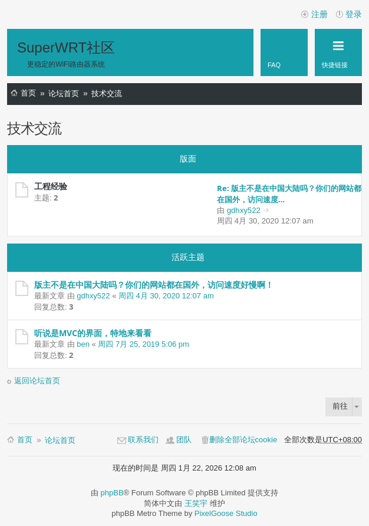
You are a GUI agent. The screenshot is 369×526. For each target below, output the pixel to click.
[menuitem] (284, 52)
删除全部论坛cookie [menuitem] (243, 439)
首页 (28, 92)
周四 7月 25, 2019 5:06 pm (143, 344)
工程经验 (50, 186)
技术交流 (106, 93)
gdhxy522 (244, 210)
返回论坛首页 (37, 380)
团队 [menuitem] (184, 439)
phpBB (112, 492)
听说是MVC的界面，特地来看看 (92, 332)
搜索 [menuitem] (354, 95)
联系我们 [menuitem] (143, 439)
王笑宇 (196, 503)
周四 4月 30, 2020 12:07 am (166, 295)
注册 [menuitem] (319, 14)
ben (83, 344)
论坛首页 (63, 93)
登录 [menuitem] (353, 14)
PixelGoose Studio (226, 513)
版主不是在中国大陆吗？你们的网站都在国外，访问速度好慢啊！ (154, 284)
